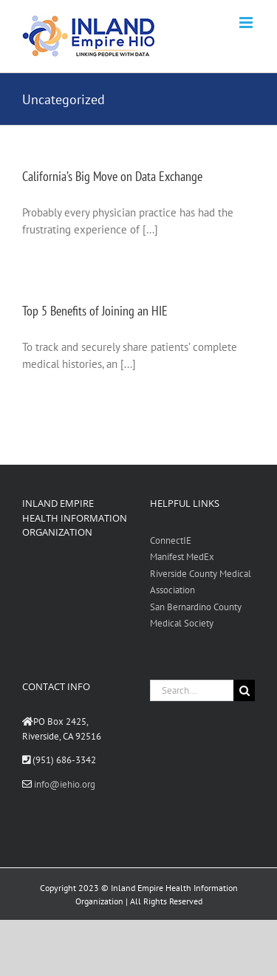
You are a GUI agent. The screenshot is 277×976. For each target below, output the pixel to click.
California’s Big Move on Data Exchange (112, 176)
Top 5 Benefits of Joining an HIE (95, 310)
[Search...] (192, 690)
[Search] (244, 690)
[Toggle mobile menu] (247, 22)
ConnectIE (170, 540)
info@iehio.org (64, 784)
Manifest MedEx (182, 556)
